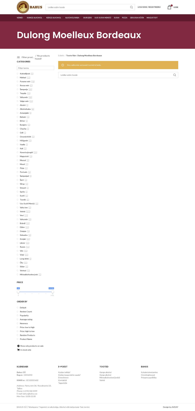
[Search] (118, 75)
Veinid (102, 380)
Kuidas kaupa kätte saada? (69, 375)
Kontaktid (62, 380)
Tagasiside (62, 383)
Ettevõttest (63, 377)
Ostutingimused (148, 375)
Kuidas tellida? (64, 372)
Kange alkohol (105, 372)
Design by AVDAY (170, 407)
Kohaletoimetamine (149, 372)
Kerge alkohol (105, 375)
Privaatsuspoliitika (148, 377)
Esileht (61, 55)
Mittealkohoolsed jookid (110, 377)
